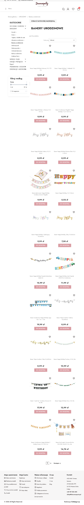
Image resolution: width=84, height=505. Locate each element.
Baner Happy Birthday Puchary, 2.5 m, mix (65, 359)
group (76, 502)
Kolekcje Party (15, 56)
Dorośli (13, 32)
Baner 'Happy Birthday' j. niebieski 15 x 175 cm (65, 69)
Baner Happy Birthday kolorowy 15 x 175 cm (40, 69)
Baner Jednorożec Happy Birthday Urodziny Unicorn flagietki (40, 194)
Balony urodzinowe (17, 53)
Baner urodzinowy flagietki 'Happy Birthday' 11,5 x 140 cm (65, 111)
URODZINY (13, 29)
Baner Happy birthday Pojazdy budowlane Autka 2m (41, 277)
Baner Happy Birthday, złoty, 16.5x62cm (64, 234)
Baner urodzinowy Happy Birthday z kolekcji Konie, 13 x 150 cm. (40, 443)
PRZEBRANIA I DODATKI (18, 67)
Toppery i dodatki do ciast (18, 37)
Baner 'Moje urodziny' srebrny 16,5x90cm (65, 318)
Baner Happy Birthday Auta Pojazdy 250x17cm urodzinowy (65, 277)
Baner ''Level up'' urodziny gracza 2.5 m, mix (40, 402)
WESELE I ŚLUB (14, 59)
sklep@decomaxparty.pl (74, 494)
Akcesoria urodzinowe (17, 40)
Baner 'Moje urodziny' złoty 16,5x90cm (40, 359)
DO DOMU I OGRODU (17, 26)
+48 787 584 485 (72, 492)
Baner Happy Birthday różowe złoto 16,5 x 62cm (64, 152)
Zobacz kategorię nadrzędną (43, 21)
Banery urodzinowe (17, 43)
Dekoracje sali (15, 45)
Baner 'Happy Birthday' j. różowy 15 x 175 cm (41, 111)
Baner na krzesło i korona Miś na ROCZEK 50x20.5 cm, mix (65, 443)
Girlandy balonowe (16, 51)
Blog (51, 484)
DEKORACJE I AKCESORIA (18, 69)
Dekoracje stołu (15, 48)
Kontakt (51, 478)
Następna (57, 463)
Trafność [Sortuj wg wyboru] (62, 40)
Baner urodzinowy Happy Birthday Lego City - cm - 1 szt (40, 318)
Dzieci (13, 35)
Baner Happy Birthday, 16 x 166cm (65, 193)
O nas (51, 481)
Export (12, 64)
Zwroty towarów (38, 497)
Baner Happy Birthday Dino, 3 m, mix (64, 401)
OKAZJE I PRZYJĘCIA (16, 62)
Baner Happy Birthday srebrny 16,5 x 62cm (40, 152)
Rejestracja (22, 478)
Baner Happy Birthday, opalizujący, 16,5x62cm (41, 235)
